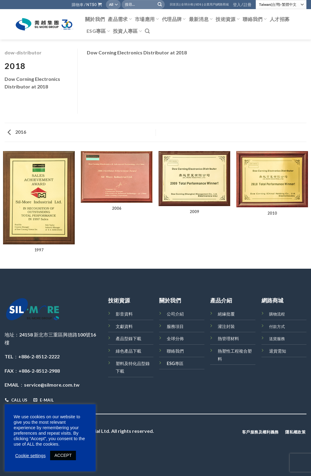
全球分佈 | (188, 4)
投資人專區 (127, 31)
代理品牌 (174, 19)
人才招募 (279, 19)
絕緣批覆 (226, 313)
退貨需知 (277, 351)
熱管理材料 (228, 338)
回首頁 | (175, 4)
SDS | (199, 4)
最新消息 (201, 19)
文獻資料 (124, 326)
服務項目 (175, 326)
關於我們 (95, 19)
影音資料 (124, 313)
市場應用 (147, 19)
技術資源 (228, 19)
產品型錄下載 (128, 338)
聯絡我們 (255, 19)
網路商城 (223, 4)
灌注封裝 (226, 326)
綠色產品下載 (128, 351)
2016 (17, 132)
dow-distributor (23, 52)
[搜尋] (147, 31)
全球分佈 (175, 338)
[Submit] (159, 4)
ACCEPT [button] (63, 455)
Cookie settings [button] (30, 455)
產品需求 (120, 19)
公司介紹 (175, 313)
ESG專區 (98, 31)
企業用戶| (210, 4)
